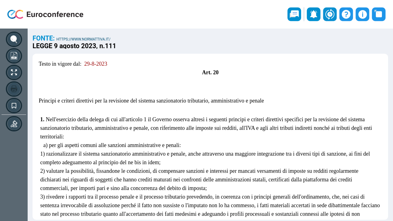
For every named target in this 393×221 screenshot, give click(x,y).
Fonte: (44, 38)
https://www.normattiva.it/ (83, 39)
